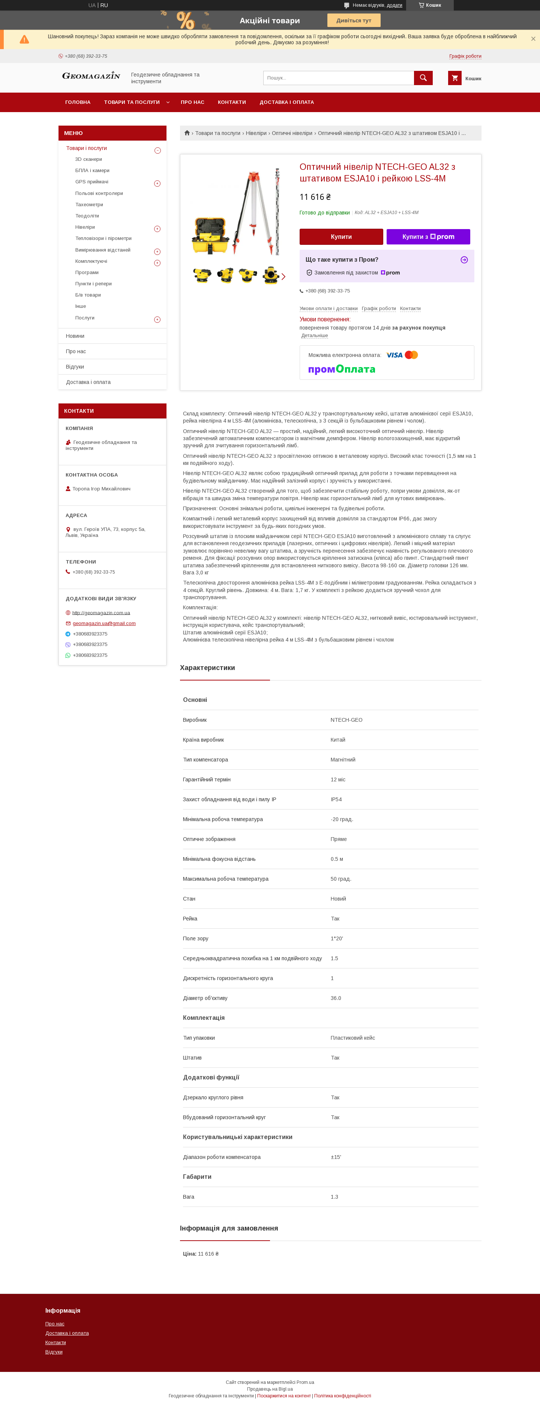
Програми (87, 272)
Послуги (84, 318)
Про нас (192, 102)
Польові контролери (99, 193)
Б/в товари (88, 295)
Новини (75, 336)
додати (394, 5)
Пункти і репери (93, 283)
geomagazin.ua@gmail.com (104, 623)
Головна (77, 102)
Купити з (428, 237)
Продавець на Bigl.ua (270, 1389)
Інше (80, 306)
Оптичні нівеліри (292, 133)
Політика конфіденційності (342, 1396)
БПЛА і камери (92, 170)
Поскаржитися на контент (284, 1396)
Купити (341, 237)
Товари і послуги (86, 148)
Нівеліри (256, 133)
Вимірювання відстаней (102, 250)
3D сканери (88, 159)
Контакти (232, 102)
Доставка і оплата (287, 102)
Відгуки (75, 367)
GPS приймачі (91, 181)
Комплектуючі (91, 261)
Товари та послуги (132, 102)
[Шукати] (423, 78)
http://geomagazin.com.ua (101, 612)
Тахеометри (89, 204)
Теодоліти (87, 216)
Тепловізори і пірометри (103, 238)
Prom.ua (305, 1382)
